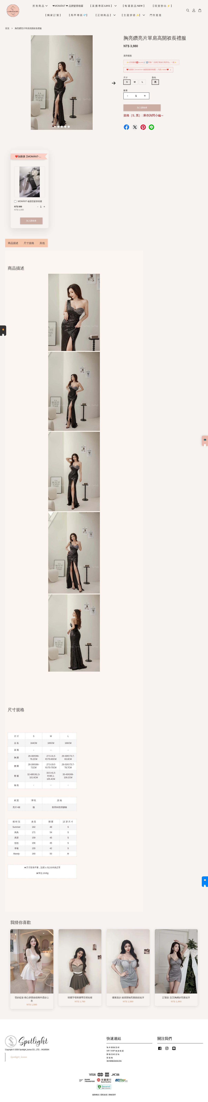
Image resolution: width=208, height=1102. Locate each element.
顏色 (154, 78)
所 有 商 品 (40, 6)
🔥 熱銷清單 (3, 330)
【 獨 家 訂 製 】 (53, 15)
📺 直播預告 (205, 440)
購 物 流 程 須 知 (113, 1055)
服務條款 (95, 1095)
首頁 (7, 29)
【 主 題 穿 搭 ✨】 (133, 15)
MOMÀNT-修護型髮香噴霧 (28, 202)
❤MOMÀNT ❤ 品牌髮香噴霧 (68, 6)
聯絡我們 (112, 1095)
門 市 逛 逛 (156, 15)
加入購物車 (31, 221)
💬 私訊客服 (205, 881)
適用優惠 (127, 56)
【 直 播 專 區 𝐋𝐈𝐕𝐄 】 (103, 6)
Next (113, 83)
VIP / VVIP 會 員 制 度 (115, 1051)
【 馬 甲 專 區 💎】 (78, 15)
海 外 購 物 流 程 (113, 1048)
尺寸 (125, 78)
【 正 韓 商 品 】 (105, 15)
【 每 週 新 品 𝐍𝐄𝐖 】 (134, 6)
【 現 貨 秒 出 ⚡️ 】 (162, 6)
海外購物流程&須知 (114, 1061)
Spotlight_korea (19, 1057)
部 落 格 (110, 1058)
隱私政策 (104, 1095)
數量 (125, 91)
